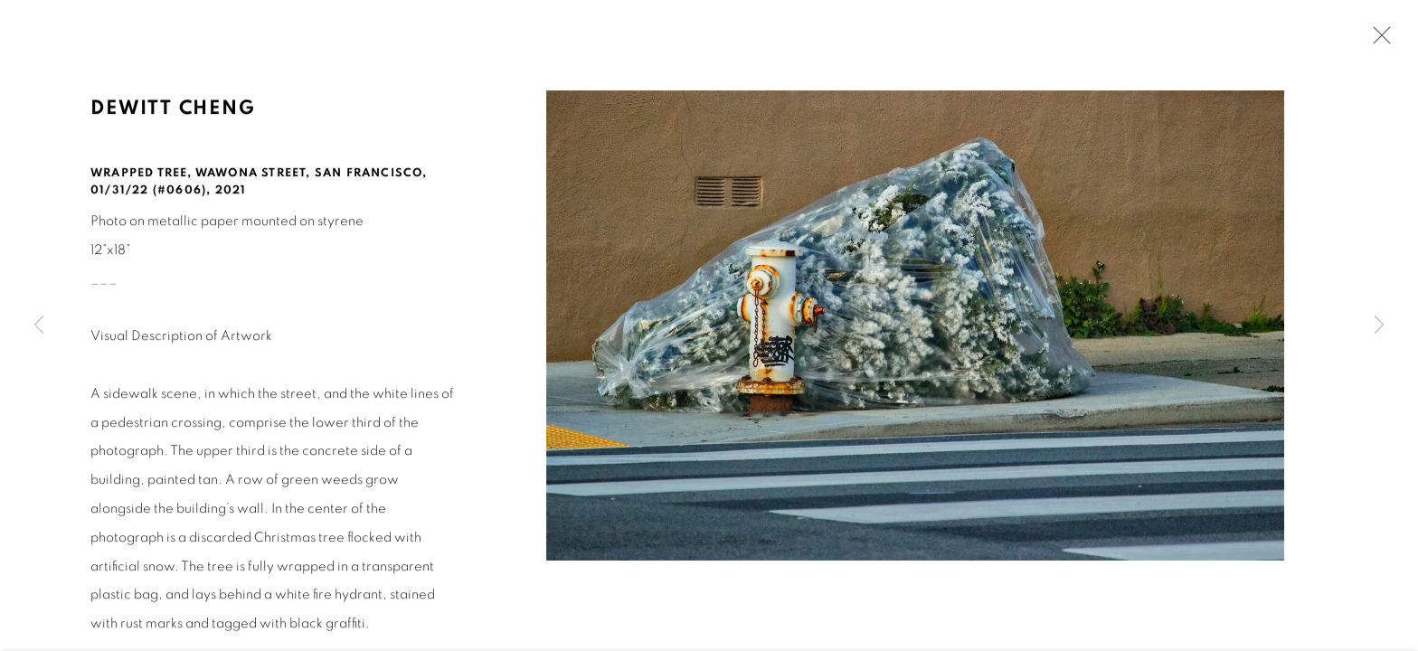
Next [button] (1379, 325)
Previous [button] (39, 325)
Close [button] (1377, 40)
